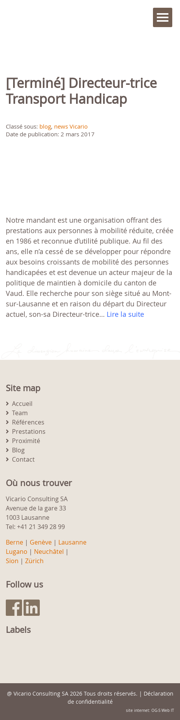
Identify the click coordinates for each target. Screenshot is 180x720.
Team (20, 413)
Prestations (29, 431)
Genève (41, 542)
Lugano (16, 551)
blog (45, 126)
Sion (12, 561)
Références (28, 422)
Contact (23, 459)
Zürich (34, 561)
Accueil (22, 403)
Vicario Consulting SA (41, 693)
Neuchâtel (49, 551)
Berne (14, 542)
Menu (162, 17)
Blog (18, 450)
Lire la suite (125, 314)
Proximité (26, 440)
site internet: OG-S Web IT (150, 710)
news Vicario (71, 126)
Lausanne (72, 542)
